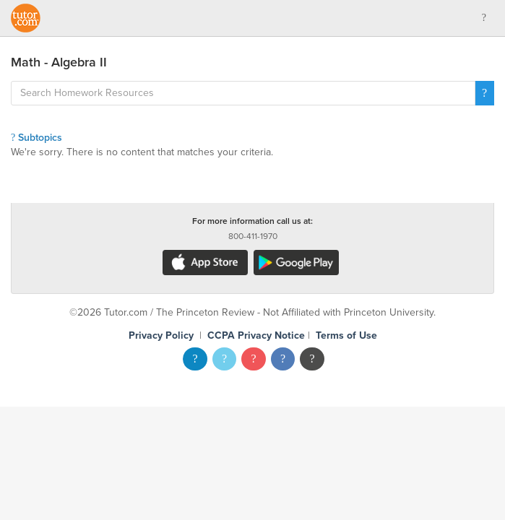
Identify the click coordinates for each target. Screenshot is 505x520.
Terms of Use (346, 335)
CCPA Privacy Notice (256, 335)
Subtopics (36, 137)
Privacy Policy (161, 335)
